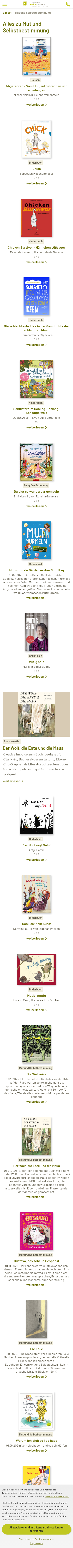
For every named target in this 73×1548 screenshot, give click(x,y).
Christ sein (35, 655)
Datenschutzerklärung (57, 1496)
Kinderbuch (36, 241)
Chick (36, 169)
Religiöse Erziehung (36, 485)
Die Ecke (36, 1349)
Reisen (35, 80)
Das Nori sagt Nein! (36, 845)
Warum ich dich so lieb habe (36, 1440)
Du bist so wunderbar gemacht (36, 491)
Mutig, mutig (36, 995)
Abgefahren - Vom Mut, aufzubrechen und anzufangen (36, 88)
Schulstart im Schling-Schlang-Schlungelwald (36, 411)
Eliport (7, 12)
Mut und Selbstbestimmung (35, 1068)
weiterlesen (35, 104)
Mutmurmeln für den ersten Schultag (36, 570)
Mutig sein (36, 662)
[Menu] (5, 4)
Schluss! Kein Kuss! (36, 924)
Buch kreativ (11, 741)
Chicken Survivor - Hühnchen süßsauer (36, 247)
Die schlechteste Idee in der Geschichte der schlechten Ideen (36, 328)
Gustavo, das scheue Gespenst (36, 1261)
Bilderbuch (35, 162)
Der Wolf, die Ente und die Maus (33, 748)
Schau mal (35, 564)
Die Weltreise (37, 1074)
